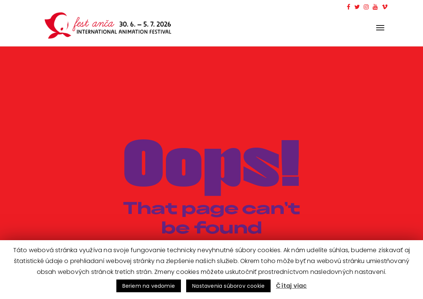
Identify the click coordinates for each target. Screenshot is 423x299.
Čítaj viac (291, 285)
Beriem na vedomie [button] (148, 286)
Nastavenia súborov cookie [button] (228, 286)
